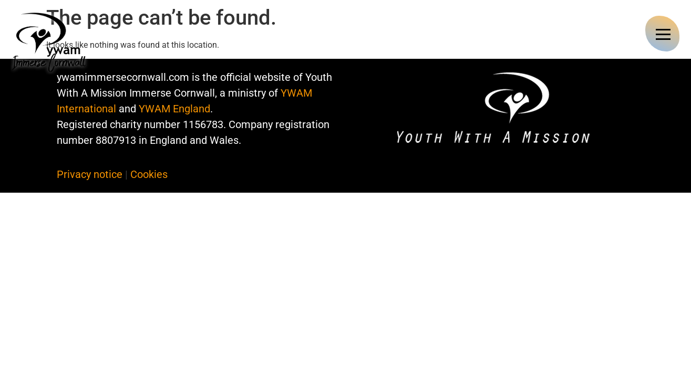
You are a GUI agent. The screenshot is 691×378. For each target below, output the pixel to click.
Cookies (149, 174)
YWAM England (174, 108)
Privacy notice (89, 174)
